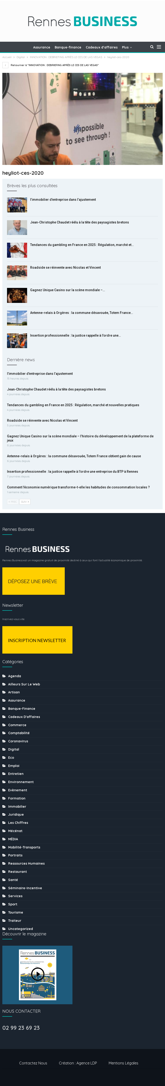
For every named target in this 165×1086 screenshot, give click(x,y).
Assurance (41, 47)
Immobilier (17, 806)
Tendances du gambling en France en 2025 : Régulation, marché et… (82, 245)
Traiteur (14, 921)
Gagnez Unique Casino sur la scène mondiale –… (67, 290)
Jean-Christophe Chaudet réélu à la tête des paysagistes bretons (79, 222)
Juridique (16, 814)
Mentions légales (123, 1063)
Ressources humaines (26, 863)
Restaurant (17, 872)
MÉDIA (13, 839)
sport (12, 904)
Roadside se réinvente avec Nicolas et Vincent (65, 267)
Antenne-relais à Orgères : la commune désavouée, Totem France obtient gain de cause (74, 456)
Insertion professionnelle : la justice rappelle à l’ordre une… (75, 335)
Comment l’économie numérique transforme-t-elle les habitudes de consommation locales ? (78, 487)
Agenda (14, 676)
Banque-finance (68, 47)
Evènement (17, 790)
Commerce (17, 725)
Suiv (25, 501)
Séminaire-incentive (25, 888)
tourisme (15, 912)
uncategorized (20, 929)
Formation (16, 798)
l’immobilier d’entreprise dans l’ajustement (63, 199)
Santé (13, 880)
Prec (13, 501)
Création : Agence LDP (78, 1063)
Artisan (14, 692)
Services (15, 896)
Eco (11, 757)
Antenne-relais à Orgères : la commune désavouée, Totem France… (81, 313)
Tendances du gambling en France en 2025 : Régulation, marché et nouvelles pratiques (73, 405)
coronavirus (18, 741)
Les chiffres (18, 823)
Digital (13, 749)
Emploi (13, 766)
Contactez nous (33, 1063)
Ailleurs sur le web (24, 684)
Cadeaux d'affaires (24, 717)
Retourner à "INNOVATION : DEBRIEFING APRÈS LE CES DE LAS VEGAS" (50, 65)
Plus (125, 47)
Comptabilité (19, 733)
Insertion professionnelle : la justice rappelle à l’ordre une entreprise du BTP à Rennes (72, 471)
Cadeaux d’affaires (102, 47)
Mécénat (15, 831)
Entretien (16, 774)
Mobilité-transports (24, 847)
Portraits (15, 855)
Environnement (21, 782)
